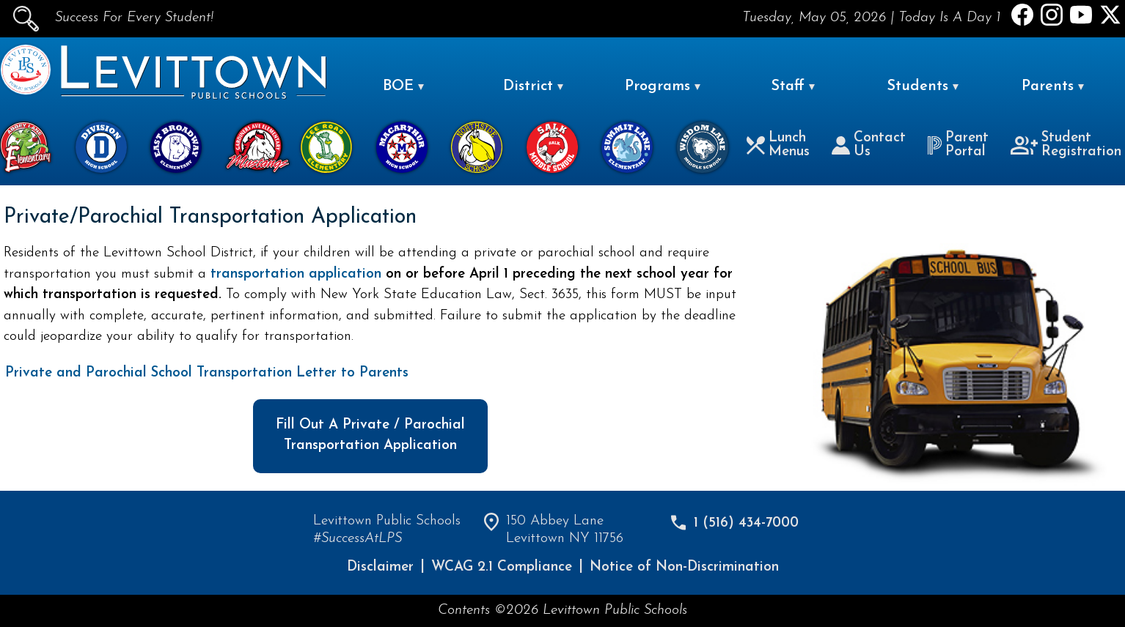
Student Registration (1066, 145)
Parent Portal (958, 145)
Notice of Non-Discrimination (684, 567)
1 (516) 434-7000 (746, 523)
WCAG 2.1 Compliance (501, 567)
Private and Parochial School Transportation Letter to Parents (206, 373)
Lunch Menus (778, 145)
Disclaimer (380, 567)
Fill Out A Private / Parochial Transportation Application (370, 435)
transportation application (298, 274)
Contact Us (869, 145)
